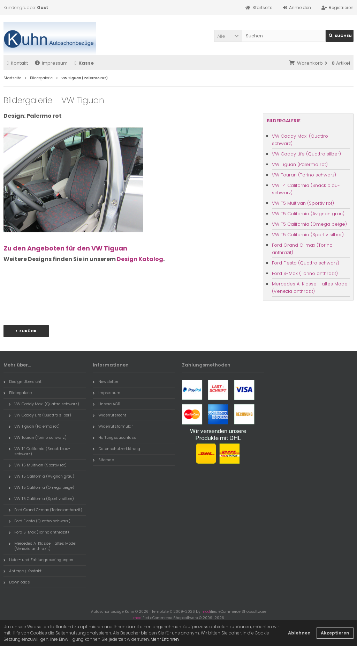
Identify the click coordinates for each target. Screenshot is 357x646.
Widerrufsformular (113, 426)
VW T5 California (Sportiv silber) (308, 234)
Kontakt (17, 63)
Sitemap (103, 460)
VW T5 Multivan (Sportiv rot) (303, 203)
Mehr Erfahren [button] (165, 639)
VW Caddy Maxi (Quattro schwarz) (300, 140)
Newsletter (105, 381)
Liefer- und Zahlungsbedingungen (38, 559)
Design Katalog (140, 259)
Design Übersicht (22, 381)
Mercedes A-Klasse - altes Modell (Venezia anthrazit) (311, 288)
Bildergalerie (284, 120)
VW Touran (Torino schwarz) (304, 175)
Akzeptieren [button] (335, 633)
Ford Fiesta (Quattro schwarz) (305, 263)
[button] (228, 36)
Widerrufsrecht (109, 415)
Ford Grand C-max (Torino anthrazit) (302, 249)
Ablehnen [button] (299, 633)
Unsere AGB (106, 404)
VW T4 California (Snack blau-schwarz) (306, 189)
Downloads (16, 582)
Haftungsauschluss (114, 437)
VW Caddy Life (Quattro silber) (306, 154)
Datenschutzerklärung (116, 448)
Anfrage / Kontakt (22, 571)
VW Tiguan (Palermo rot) (300, 164)
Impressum (51, 63)
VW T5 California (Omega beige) (309, 224)
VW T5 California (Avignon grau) (308, 213)
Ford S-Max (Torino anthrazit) (305, 273)
